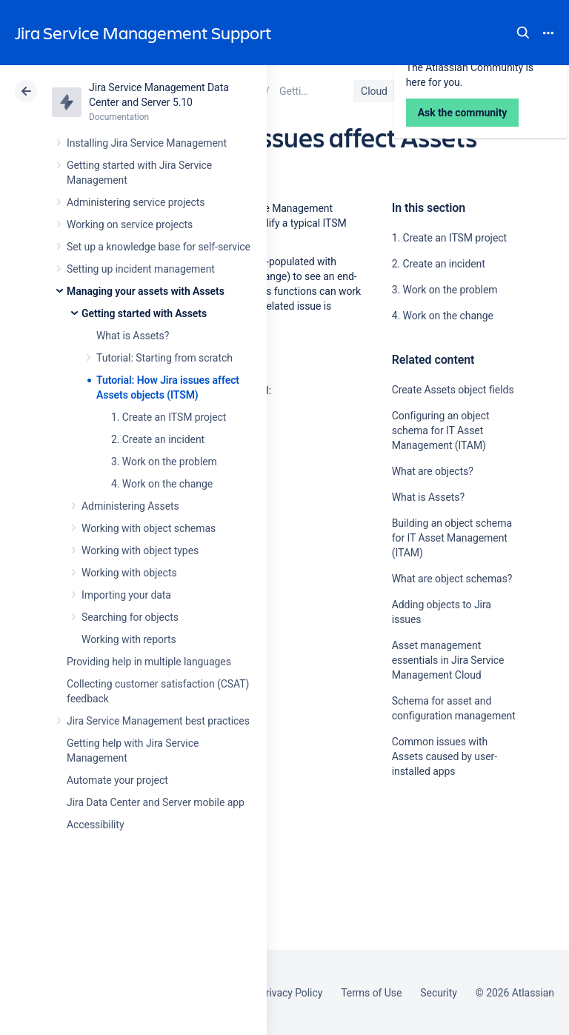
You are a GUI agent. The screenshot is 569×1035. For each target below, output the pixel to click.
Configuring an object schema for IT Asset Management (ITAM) (441, 430)
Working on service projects (130, 224)
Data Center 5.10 (453, 91)
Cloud (374, 91)
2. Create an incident (157, 439)
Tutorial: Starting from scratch (164, 358)
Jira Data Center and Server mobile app (155, 802)
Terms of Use (371, 993)
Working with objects (129, 573)
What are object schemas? (452, 579)
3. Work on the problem (164, 461)
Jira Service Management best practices (158, 721)
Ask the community (444, 916)
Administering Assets (130, 506)
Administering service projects (135, 202)
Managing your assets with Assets (145, 291)
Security (438, 993)
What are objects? (432, 471)
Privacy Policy (290, 993)
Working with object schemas (148, 528)
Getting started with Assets (144, 313)
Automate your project (117, 780)
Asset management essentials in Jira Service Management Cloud (448, 660)
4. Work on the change (162, 484)
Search (523, 32)
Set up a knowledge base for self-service (158, 247)
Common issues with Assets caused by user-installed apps (444, 756)
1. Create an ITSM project (168, 417)
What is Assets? (132, 336)
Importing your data (126, 595)
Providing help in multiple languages (149, 662)
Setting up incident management (141, 269)
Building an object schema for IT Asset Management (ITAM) (452, 538)
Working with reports (128, 639)
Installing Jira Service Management (147, 143)
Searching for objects (130, 617)
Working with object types (140, 550)
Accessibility (95, 825)
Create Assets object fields (453, 390)
